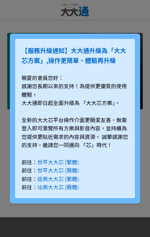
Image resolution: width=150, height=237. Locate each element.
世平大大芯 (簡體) (58, 170)
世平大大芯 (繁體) (58, 162)
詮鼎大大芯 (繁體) (58, 179)
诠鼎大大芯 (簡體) (58, 187)
